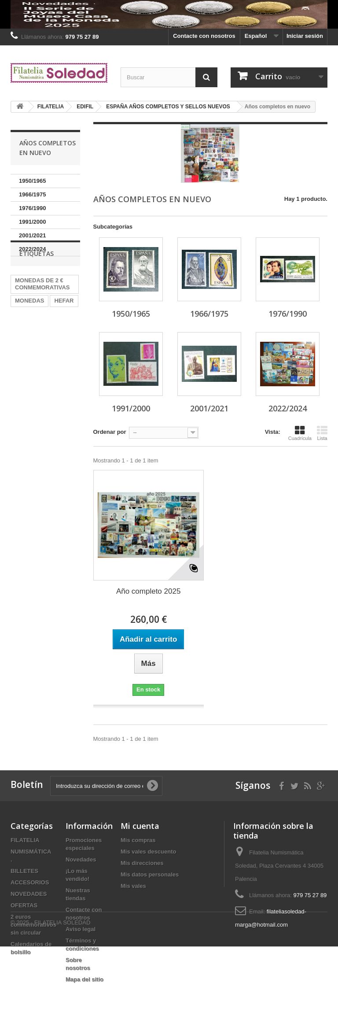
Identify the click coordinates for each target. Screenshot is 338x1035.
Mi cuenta (140, 826)
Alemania (27, 343)
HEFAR (63, 329)
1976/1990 (32, 208)
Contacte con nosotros (204, 36)
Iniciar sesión (305, 36)
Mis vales (133, 886)
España (25, 382)
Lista (322, 433)
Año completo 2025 (148, 591)
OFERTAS (24, 905)
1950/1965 (32, 180)
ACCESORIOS (30, 882)
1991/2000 (32, 221)
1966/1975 (32, 194)
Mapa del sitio (84, 979)
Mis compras (138, 840)
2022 (21, 369)
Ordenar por (109, 432)
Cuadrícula (300, 433)
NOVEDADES (29, 894)
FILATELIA (25, 840)
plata (57, 343)
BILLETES (24, 871)
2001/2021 (32, 235)
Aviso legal (81, 929)
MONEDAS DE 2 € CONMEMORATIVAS (42, 313)
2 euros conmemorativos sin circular (33, 924)
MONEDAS (29, 329)
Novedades (81, 859)
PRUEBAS (29, 356)
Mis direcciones (142, 863)
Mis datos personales (150, 874)
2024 (59, 356)
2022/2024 (32, 249)
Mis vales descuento (148, 851)
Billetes (48, 369)
